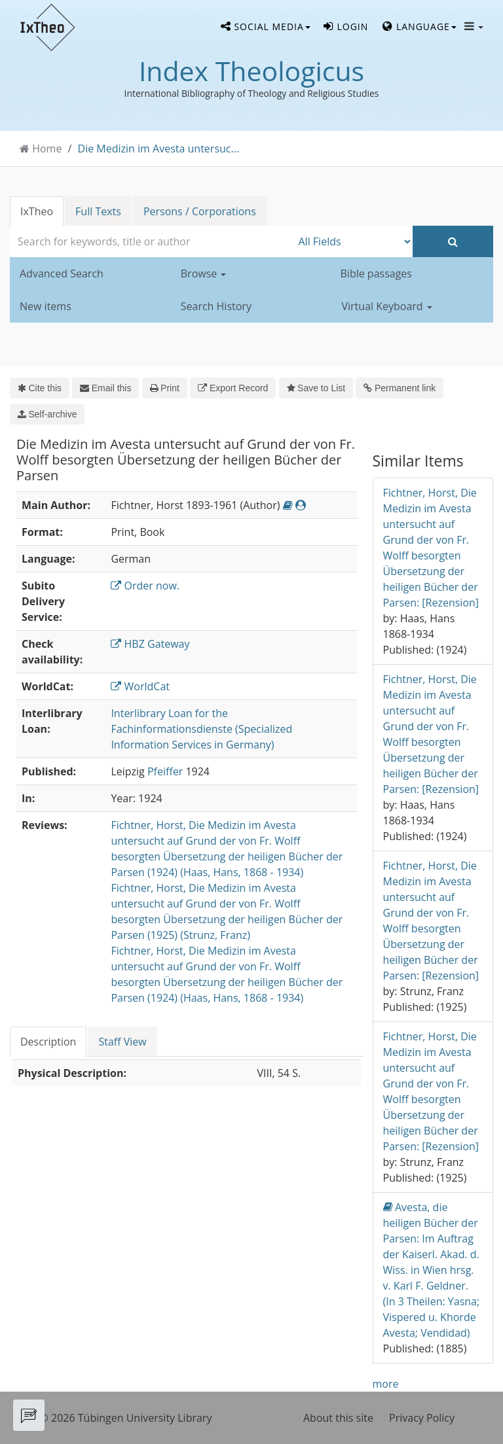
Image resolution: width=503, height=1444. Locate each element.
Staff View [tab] (122, 1041)
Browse (204, 273)
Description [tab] (48, 1041)
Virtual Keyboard (387, 306)
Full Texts (98, 211)
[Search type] (352, 241)
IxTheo (36, 211)
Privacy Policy (422, 1418)
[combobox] (151, 241)
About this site (338, 1418)
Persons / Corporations (199, 211)
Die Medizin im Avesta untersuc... (159, 148)
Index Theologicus (251, 70)
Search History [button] (216, 306)
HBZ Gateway (150, 644)
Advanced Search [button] (61, 273)
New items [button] (45, 306)
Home (47, 148)
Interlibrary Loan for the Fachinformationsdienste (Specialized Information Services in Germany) (201, 729)
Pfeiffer (165, 771)
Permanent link (399, 388)
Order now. (145, 585)
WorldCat (140, 686)
